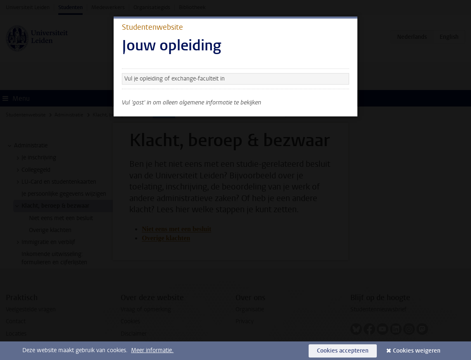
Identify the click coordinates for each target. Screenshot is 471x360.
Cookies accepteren (343, 351)
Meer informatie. (152, 350)
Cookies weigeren (416, 351)
